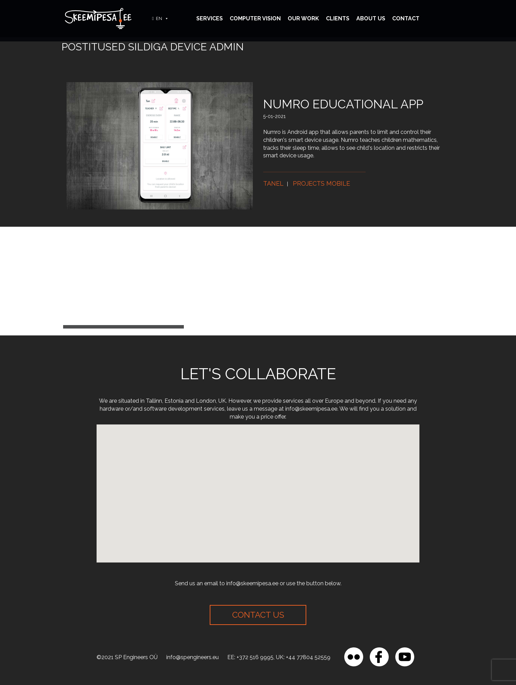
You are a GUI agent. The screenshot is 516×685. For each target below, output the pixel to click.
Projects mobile (321, 183)
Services (209, 18)
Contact (405, 18)
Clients (337, 18)
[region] (90, 635)
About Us (370, 18)
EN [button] (162, 18)
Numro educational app (343, 104)
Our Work (303, 18)
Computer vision (255, 18)
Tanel (273, 183)
